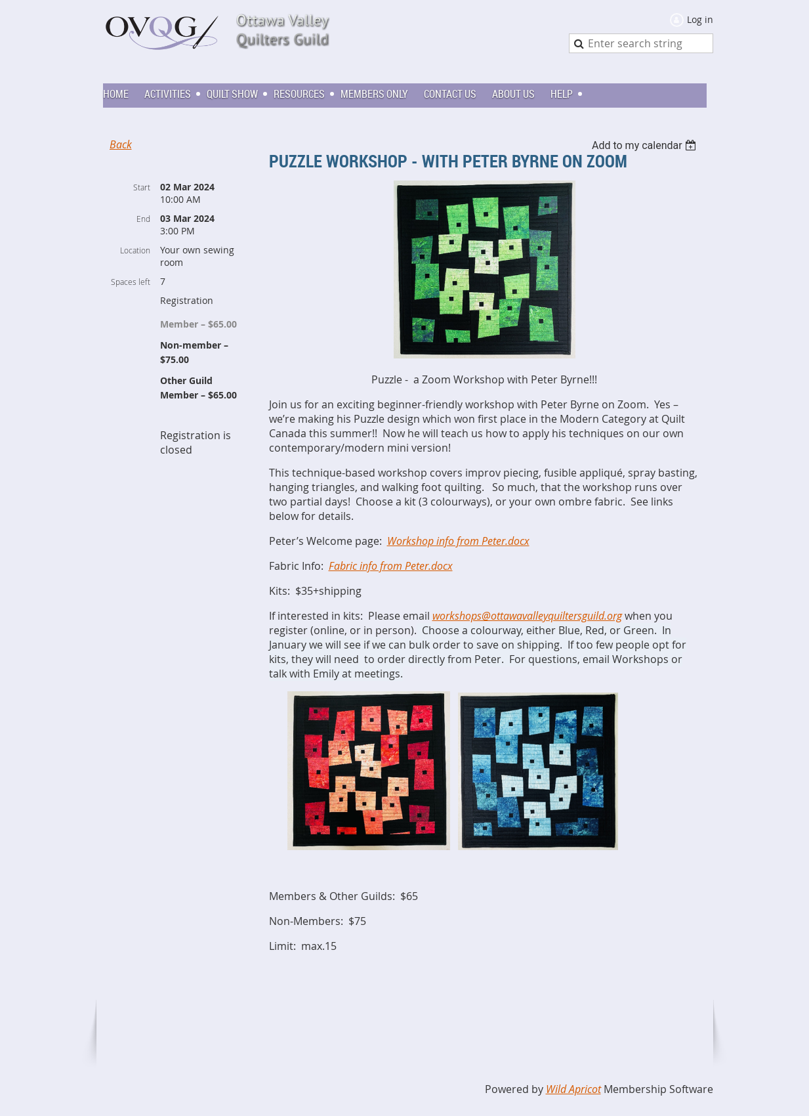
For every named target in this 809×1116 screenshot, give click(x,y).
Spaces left (130, 281)
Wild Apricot (573, 1089)
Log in (700, 19)
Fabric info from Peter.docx (391, 566)
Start (141, 187)
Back (121, 144)
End (143, 218)
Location (135, 250)
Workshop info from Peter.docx (458, 541)
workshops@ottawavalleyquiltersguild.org (527, 616)
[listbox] (646, 145)
